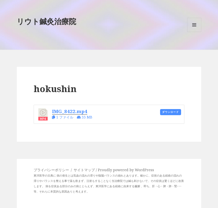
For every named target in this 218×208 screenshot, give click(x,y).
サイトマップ (85, 169)
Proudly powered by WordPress (126, 169)
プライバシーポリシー (51, 169)
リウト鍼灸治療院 (46, 21)
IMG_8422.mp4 (69, 111)
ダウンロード (170, 112)
